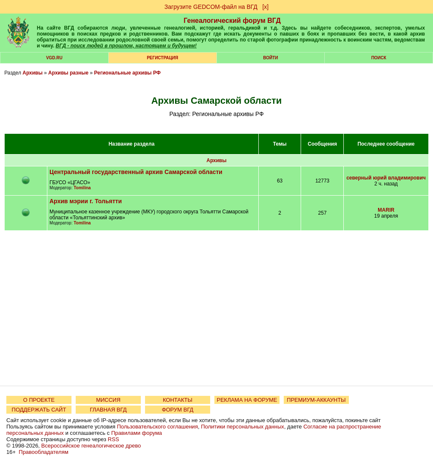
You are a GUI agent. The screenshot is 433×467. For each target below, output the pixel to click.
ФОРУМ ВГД (178, 409)
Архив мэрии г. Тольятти (85, 201)
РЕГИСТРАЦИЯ (162, 57)
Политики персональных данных (242, 426)
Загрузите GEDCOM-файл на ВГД (211, 6)
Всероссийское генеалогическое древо (91, 445)
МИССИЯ (108, 400)
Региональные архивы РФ (127, 73)
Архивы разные (68, 73)
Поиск (378, 57)
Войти (270, 57)
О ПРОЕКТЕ (39, 400)
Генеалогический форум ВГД (232, 20)
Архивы (32, 73)
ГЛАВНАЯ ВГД (108, 409)
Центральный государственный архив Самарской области (135, 172)
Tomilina (82, 187)
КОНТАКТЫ (177, 400)
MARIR (386, 210)
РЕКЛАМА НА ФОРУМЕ (246, 400)
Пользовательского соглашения (157, 426)
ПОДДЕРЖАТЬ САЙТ (39, 409)
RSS (113, 439)
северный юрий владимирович (386, 178)
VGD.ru (54, 57)
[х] (265, 6)
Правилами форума (136, 433)
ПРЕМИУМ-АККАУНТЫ (316, 400)
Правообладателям (43, 452)
